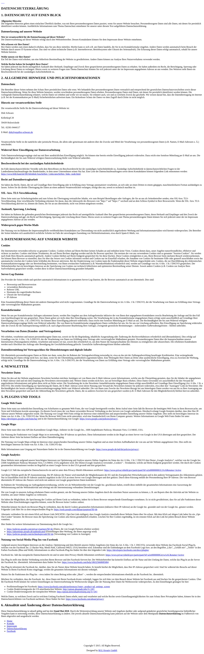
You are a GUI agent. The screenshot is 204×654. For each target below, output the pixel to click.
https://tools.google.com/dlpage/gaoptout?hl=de (75, 509)
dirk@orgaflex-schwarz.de (21, 132)
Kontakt (10, 623)
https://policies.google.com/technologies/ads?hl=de (30, 534)
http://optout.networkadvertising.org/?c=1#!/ (77, 591)
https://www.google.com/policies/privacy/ (99, 419)
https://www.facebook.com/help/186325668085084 (85, 562)
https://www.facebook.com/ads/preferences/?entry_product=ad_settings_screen (74, 586)
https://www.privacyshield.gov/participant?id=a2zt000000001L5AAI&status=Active (142, 470)
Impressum (12, 626)
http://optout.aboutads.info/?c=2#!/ (79, 589)
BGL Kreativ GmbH (107, 650)
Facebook (11, 631)
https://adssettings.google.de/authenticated (26, 531)
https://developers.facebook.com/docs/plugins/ (128, 550)
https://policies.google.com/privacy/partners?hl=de (30, 529)
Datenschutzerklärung (17, 628)
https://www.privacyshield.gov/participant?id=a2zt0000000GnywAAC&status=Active (145, 555)
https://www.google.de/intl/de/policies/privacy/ (117, 449)
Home (9, 621)
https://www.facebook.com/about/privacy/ (85, 599)
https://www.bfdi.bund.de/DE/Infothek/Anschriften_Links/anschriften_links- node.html (40, 174)
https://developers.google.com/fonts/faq (19, 419)
